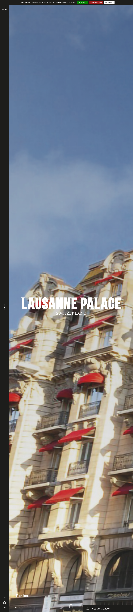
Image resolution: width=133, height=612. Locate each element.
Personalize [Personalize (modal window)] (109, 2)
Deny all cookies (96, 2)
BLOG (4, 608)
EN (4, 598)
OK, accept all (82, 2)
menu (4, 9)
